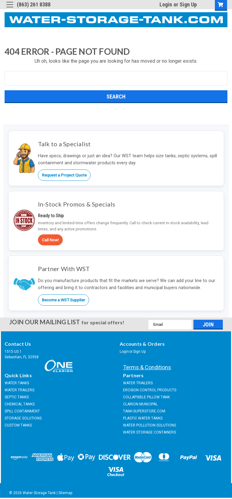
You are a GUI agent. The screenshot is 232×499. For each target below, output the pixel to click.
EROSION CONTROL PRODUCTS (149, 390)
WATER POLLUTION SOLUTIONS (149, 425)
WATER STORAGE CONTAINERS (149, 432)
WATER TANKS (17, 383)
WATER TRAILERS (19, 390)
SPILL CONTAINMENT (22, 411)
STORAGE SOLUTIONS (23, 418)
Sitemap (65, 493)
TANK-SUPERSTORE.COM (144, 411)
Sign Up (188, 4)
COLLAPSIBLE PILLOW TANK (146, 397)
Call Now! (50, 239)
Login (165, 4)
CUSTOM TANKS (18, 425)
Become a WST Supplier (63, 299)
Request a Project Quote (64, 175)
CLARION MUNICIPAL (140, 404)
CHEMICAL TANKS (20, 404)
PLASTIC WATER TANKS (143, 418)
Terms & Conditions (147, 367)
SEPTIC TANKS (17, 397)
